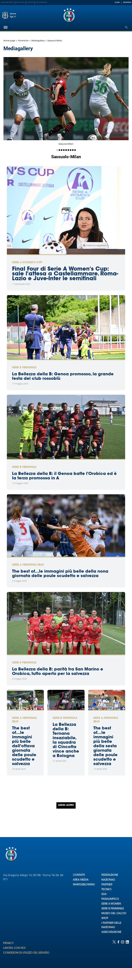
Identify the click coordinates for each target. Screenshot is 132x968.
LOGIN (117, 2)
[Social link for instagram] (122, 950)
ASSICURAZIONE (111, 932)
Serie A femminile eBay (28, 565)
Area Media (20, 2)
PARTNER (106, 885)
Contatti (30, 2)
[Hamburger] (6, 27)
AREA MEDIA (81, 880)
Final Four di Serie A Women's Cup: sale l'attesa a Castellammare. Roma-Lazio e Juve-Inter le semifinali (65, 274)
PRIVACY (8, 943)
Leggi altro (66, 805)
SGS (103, 894)
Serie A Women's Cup (27, 262)
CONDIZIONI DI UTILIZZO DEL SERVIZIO (26, 953)
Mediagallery (38, 41)
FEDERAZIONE (109, 875)
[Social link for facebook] (118, 950)
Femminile (23, 41)
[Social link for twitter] (114, 950)
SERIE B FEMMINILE (112, 909)
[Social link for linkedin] (127, 950)
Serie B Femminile (24, 367)
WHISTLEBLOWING (84, 885)
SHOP (104, 918)
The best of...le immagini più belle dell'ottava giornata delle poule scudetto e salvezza (24, 746)
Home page (9, 41)
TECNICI (106, 889)
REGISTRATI (127, 2)
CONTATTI (79, 875)
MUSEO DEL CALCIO (113, 913)
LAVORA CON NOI (14, 948)
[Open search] (126, 27)
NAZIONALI (108, 880)
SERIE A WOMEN (111, 904)
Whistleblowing (7, 2)
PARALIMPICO (110, 899)
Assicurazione (41, 2)
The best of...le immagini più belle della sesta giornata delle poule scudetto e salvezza (105, 746)
